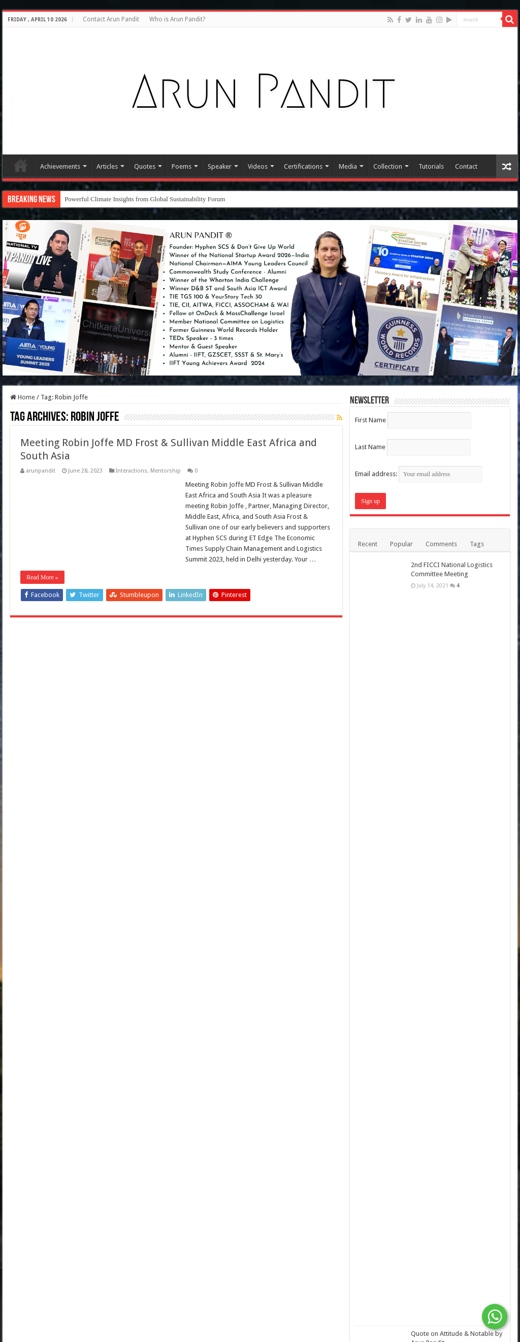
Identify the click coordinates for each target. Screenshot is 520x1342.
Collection (387, 166)
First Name (370, 420)
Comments (441, 544)
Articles (107, 166)
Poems (181, 166)
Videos (258, 166)
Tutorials (431, 166)
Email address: (418, 474)
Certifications (303, 166)
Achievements (60, 166)
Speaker (220, 166)
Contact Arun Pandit (111, 19)
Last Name (370, 447)
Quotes (144, 166)
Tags (477, 544)
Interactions (131, 470)
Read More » (42, 577)
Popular (401, 544)
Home (21, 165)
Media (348, 166)
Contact (466, 166)
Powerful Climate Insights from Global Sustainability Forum (144, 199)
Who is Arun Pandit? (177, 19)
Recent (367, 544)
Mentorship (165, 470)
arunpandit (40, 470)
